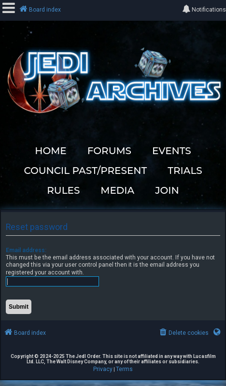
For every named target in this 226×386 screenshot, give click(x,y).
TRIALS (185, 170)
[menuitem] (183, 333)
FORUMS (109, 151)
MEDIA (117, 190)
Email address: (26, 250)
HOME (51, 151)
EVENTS (171, 151)
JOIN (167, 190)
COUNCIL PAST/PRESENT (85, 170)
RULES (63, 190)
